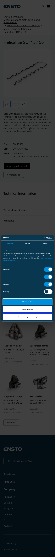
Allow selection (27, 309)
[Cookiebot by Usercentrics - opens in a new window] (40, 238)
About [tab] (45, 243)
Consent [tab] (10, 243)
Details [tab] (27, 243)
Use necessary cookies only (27, 317)
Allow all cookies (27, 301)
